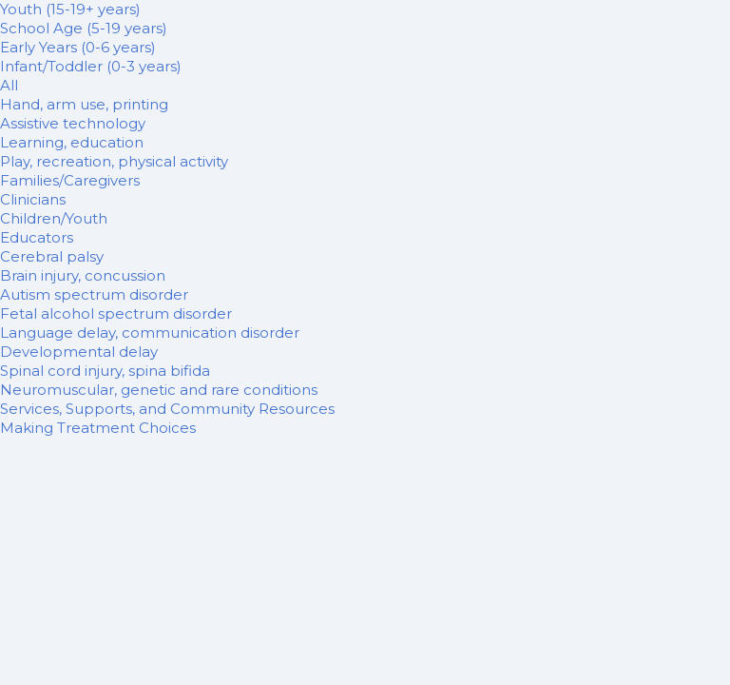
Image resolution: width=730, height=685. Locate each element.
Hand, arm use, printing (84, 104)
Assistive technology (72, 123)
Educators (36, 237)
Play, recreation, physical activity (114, 161)
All (9, 85)
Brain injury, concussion (82, 275)
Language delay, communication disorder (149, 332)
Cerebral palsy (52, 256)
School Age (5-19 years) (83, 28)
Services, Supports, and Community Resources (167, 409)
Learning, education (72, 142)
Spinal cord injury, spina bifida (105, 371)
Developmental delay (79, 351)
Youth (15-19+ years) (70, 9)
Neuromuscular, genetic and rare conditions (158, 390)
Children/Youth (53, 218)
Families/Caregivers (70, 180)
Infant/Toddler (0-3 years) (91, 66)
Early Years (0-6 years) (78, 47)
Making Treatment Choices (98, 428)
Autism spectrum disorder (94, 294)
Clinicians (33, 199)
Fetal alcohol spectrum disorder (116, 313)
